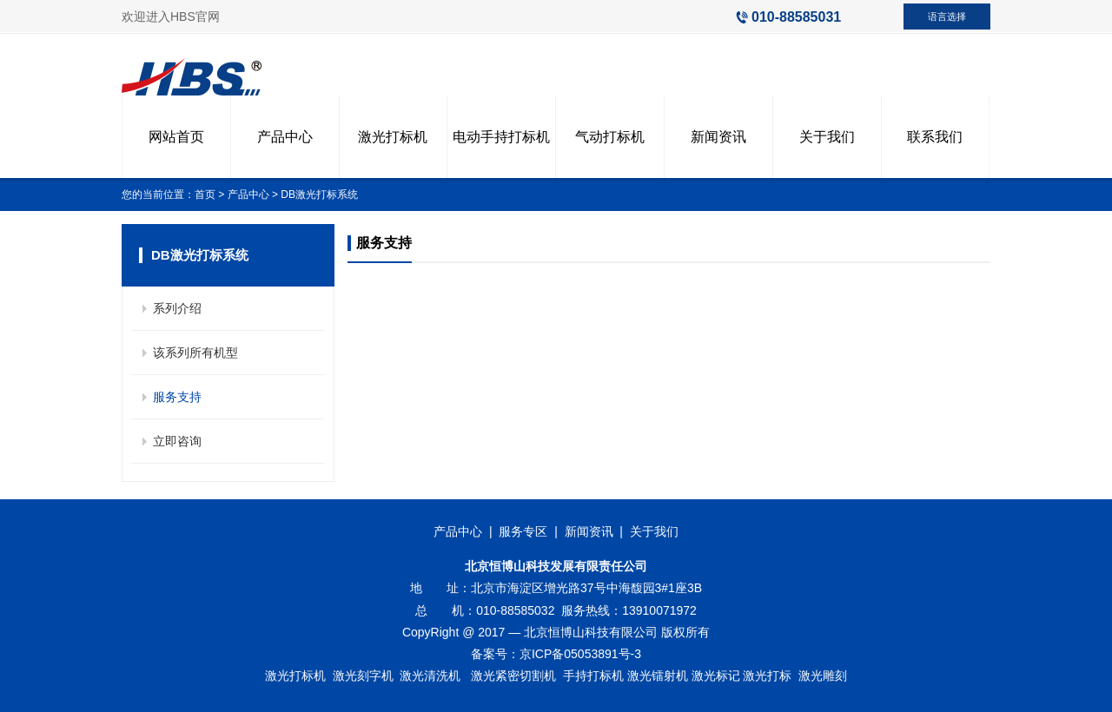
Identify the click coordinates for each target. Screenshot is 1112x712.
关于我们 (827, 136)
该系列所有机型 (195, 352)
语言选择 (947, 16)
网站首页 (176, 136)
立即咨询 (177, 441)
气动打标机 (610, 136)
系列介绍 (177, 308)
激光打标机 (392, 136)
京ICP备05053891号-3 (580, 654)
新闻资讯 (718, 136)
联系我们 (935, 136)
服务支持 (177, 397)
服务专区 (523, 531)
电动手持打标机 (501, 136)
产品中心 (285, 136)
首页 (205, 194)
